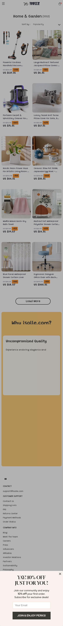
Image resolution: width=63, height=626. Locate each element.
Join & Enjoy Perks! (31, 615)
